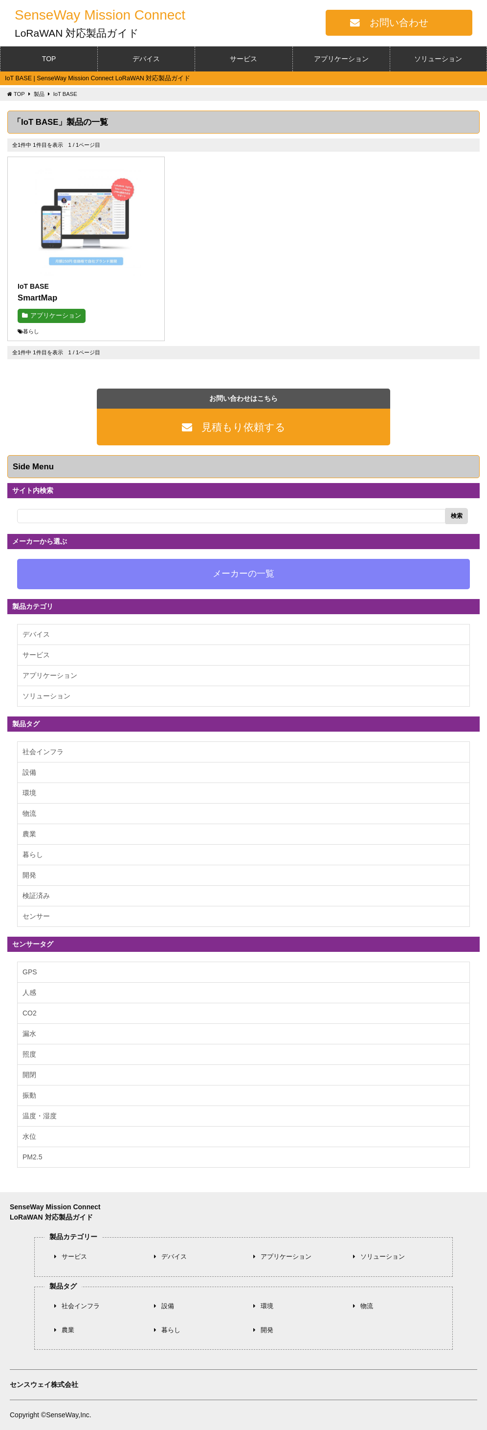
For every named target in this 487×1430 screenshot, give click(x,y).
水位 (29, 1136)
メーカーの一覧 (243, 573)
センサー (36, 916)
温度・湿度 (39, 1116)
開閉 (29, 1075)
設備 (29, 772)
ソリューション (438, 59)
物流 (29, 813)
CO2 (29, 1013)
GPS (29, 972)
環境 (29, 793)
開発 (29, 875)
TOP (49, 59)
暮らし (32, 854)
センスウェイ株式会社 (44, 1384)
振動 (29, 1095)
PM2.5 (32, 1157)
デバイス (146, 59)
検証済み (36, 896)
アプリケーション (341, 59)
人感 (29, 992)
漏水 (29, 1034)
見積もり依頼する (243, 427)
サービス (243, 59)
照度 (29, 1054)
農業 (29, 834)
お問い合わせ (399, 22)
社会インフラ (43, 752)
